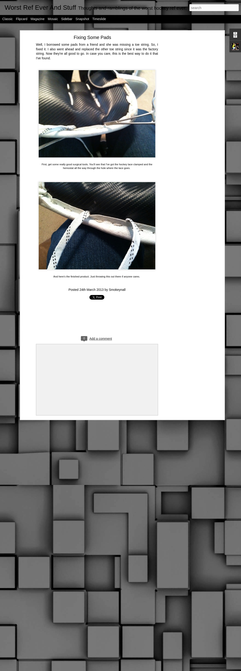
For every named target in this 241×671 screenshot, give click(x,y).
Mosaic (53, 19)
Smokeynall (117, 290)
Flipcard (21, 19)
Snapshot (82, 19)
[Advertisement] (183, 110)
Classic (7, 19)
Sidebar (66, 19)
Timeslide (99, 19)
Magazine (38, 19)
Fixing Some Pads (92, 37)
